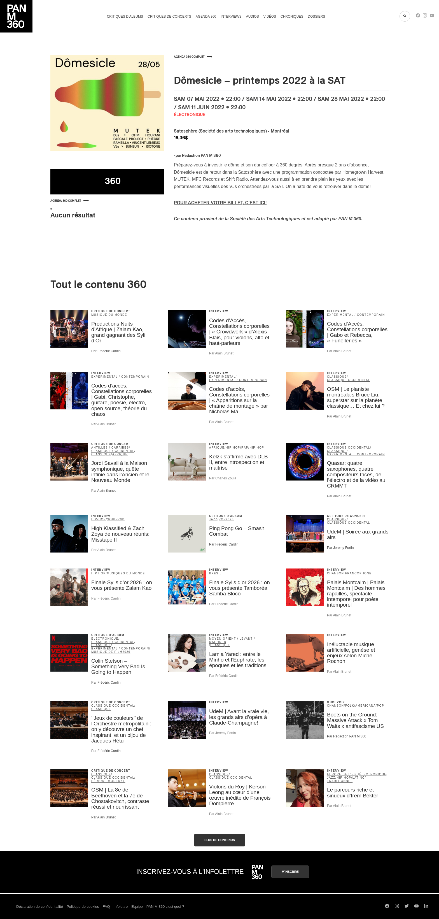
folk (349, 705)
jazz (213, 519)
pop (222, 519)
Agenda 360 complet (69, 200)
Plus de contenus (219, 840)
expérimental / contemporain (356, 314)
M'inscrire (290, 871)
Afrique (120, 454)
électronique (104, 638)
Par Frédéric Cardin (106, 351)
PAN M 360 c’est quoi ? (165, 906)
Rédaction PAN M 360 (201, 156)
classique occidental (348, 380)
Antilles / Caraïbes (110, 447)
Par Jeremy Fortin (340, 548)
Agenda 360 (206, 16)
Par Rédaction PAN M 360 (346, 736)
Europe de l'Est (342, 774)
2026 (230, 519)
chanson (335, 705)
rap (244, 447)
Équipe (137, 906)
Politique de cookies (83, 906)
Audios (252, 16)
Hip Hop (233, 447)
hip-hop (256, 447)
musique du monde (109, 314)
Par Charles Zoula (222, 478)
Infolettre (121, 906)
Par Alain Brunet (221, 353)
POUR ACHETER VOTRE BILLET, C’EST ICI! (220, 202)
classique (337, 376)
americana (365, 705)
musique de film (106, 651)
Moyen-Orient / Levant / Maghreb (232, 640)
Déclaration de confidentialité (39, 906)
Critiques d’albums (125, 16)
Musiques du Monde (126, 573)
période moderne (108, 781)
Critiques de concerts (169, 16)
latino (358, 777)
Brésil (215, 573)
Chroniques (292, 16)
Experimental (222, 376)
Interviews (231, 16)
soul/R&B (116, 519)
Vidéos (269, 16)
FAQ (106, 906)
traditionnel (339, 781)
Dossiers (316, 16)
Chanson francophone (349, 573)
